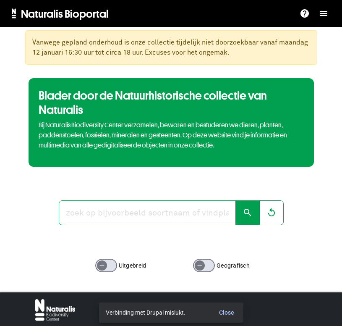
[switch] (106, 265)
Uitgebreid (132, 265)
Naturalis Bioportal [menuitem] (65, 13)
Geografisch (233, 265)
